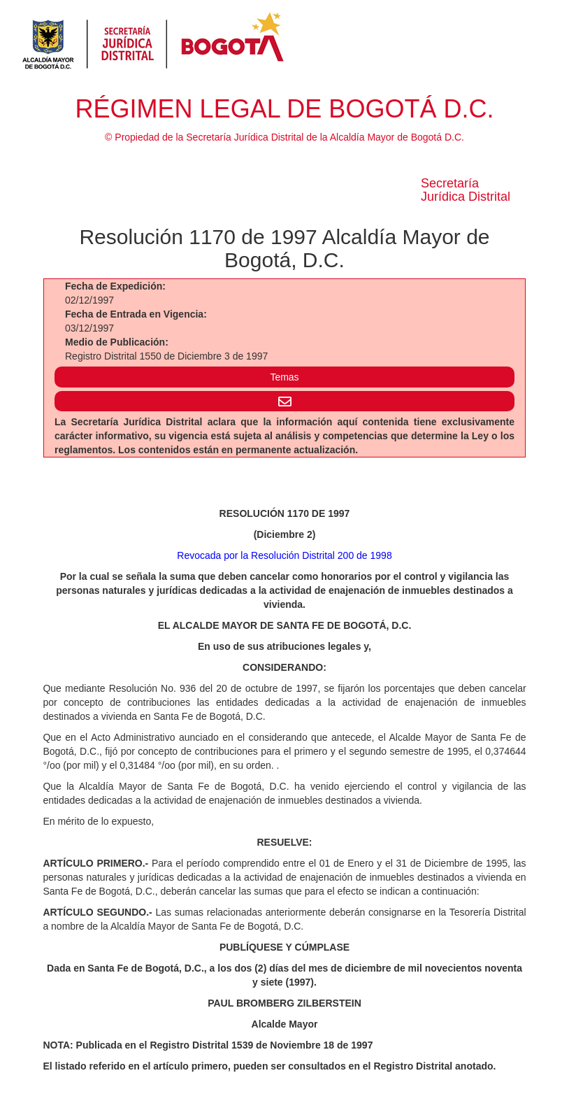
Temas (284, 377)
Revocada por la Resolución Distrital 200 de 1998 (284, 555)
